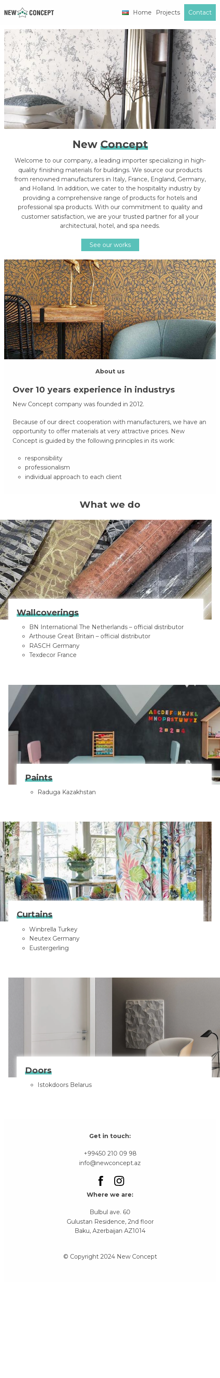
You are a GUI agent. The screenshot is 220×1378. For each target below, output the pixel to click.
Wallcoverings (48, 612)
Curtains (34, 914)
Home (142, 12)
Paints (38, 778)
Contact (200, 12)
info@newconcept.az (110, 1163)
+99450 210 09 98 (110, 1153)
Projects (168, 12)
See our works (110, 245)
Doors (38, 1070)
